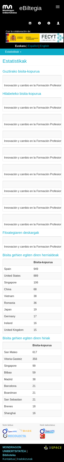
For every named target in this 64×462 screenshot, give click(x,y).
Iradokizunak (25, 459)
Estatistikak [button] (13, 51)
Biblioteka (9, 455)
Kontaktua (9, 459)
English (44, 46)
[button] (39, 23)
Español (33, 46)
